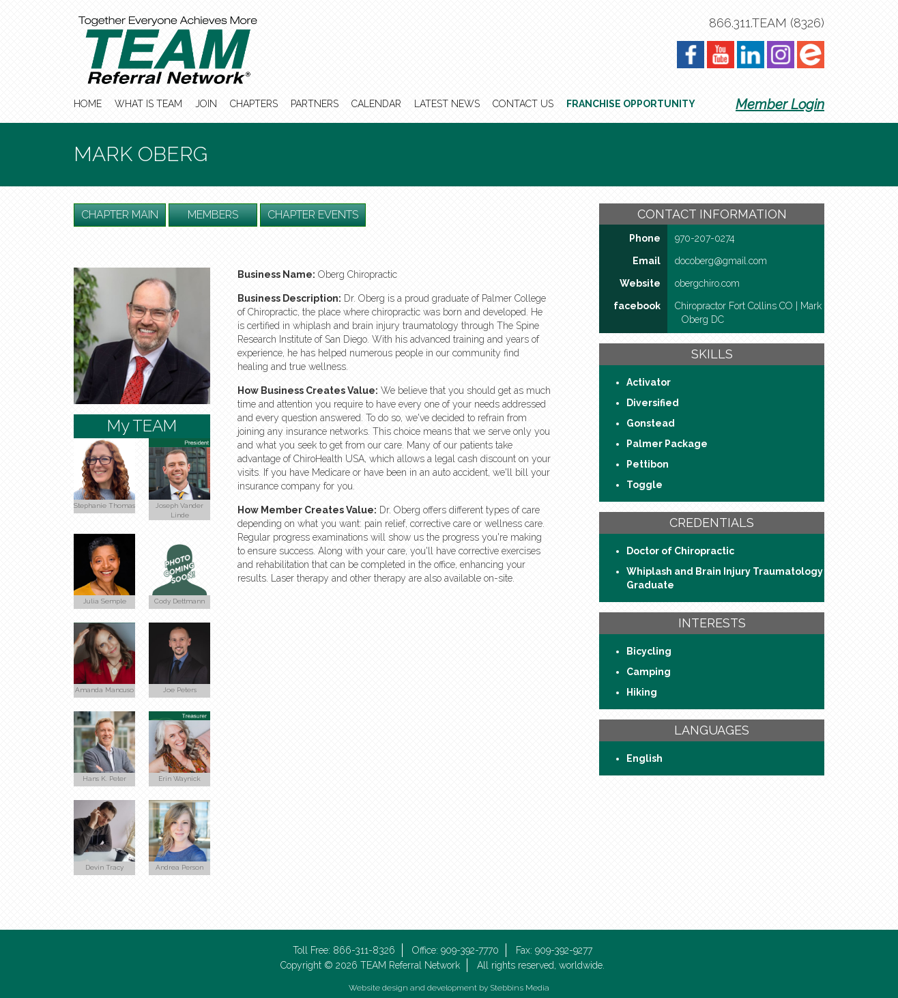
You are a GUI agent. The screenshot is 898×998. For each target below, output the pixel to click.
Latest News (447, 103)
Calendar (376, 103)
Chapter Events (312, 214)
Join (206, 103)
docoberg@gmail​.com (721, 260)
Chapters (254, 103)
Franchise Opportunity (630, 103)
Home (88, 103)
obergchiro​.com (707, 283)
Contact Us (523, 103)
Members (213, 214)
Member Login (780, 104)
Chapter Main (119, 214)
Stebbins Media (519, 988)
